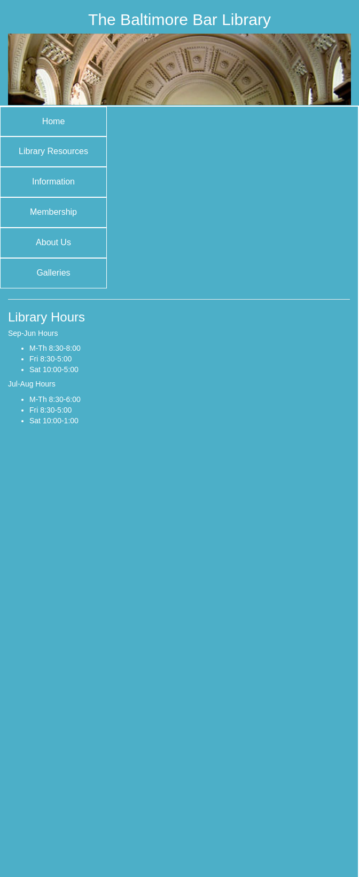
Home (53, 121)
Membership (53, 211)
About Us (53, 242)
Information (53, 181)
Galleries (53, 272)
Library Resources (53, 151)
